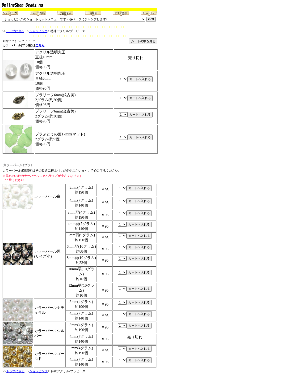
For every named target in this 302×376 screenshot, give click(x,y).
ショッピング (38, 31)
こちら (40, 45)
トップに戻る (15, 31)
